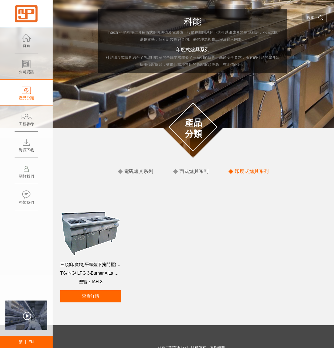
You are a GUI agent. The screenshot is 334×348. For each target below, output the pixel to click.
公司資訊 (26, 69)
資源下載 (26, 148)
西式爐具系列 (194, 171)
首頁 (26, 43)
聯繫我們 (26, 200)
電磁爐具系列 (142, 171)
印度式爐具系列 (248, 171)
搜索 (315, 18)
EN (30, 342)
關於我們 (26, 174)
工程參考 (26, 121)
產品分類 (26, 96)
